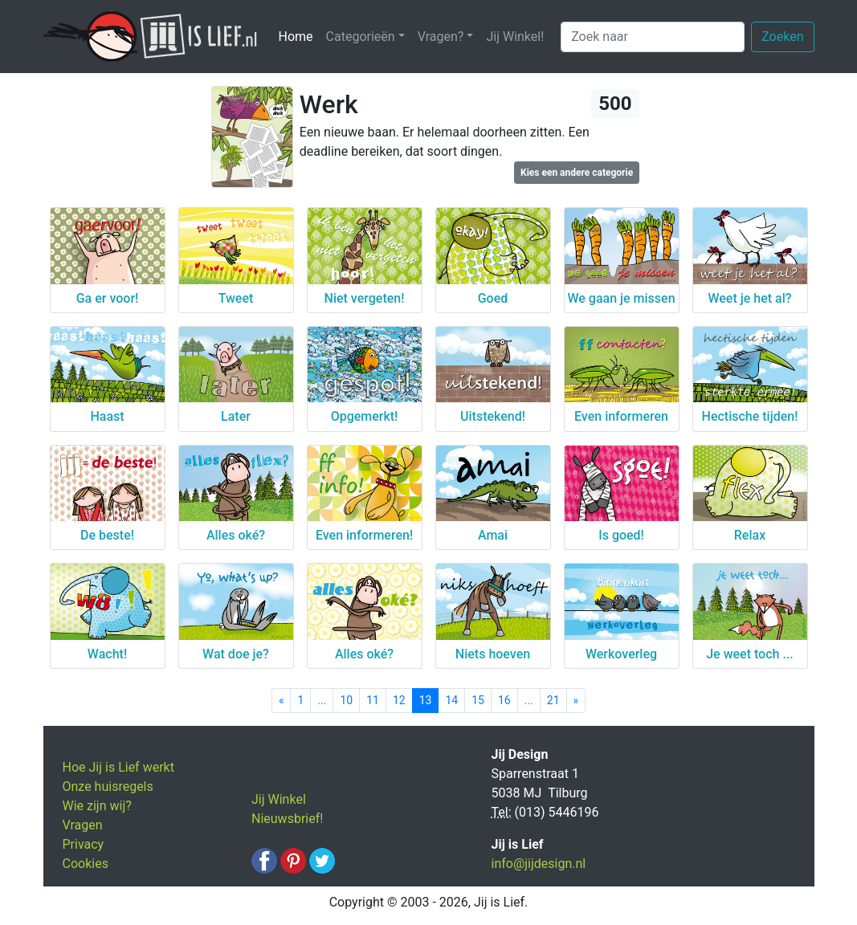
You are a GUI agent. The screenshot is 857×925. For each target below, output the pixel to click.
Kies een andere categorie (576, 172)
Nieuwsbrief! (287, 818)
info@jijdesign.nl (539, 863)
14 (451, 700)
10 (346, 700)
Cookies (85, 863)
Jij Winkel (278, 799)
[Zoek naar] (653, 37)
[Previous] (281, 700)
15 (477, 700)
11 (372, 700)
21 (553, 700)
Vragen (83, 825)
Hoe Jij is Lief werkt (118, 767)
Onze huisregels (108, 786)
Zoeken (782, 36)
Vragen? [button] (441, 36)
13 (425, 700)
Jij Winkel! (515, 36)
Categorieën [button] (360, 36)
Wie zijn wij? (97, 805)
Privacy (83, 844)
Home (299, 35)
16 (504, 700)
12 (399, 700)
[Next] (576, 700)
